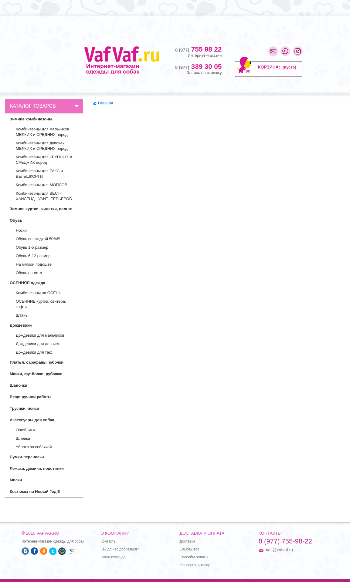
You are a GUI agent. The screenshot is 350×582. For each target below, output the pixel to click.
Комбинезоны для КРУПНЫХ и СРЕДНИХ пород (44, 160)
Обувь (16, 220)
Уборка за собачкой (34, 447)
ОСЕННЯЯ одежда (27, 283)
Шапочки (18, 385)
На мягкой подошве (34, 264)
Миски (16, 480)
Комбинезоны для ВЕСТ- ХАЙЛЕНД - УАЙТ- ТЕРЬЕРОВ (44, 196)
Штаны (22, 315)
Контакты (108, 541)
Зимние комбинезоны (31, 119)
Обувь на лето (29, 273)
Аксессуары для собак (32, 420)
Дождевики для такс (34, 352)
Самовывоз (189, 549)
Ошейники (25, 430)
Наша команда (112, 557)
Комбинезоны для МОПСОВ (41, 185)
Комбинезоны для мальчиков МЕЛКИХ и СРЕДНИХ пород (42, 132)
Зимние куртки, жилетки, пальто (41, 209)
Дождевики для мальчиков (40, 335)
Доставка (187, 541)
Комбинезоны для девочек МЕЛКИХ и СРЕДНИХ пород (42, 146)
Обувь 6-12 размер (33, 256)
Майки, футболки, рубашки (36, 374)
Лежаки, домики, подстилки (37, 468)
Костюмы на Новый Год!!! (35, 491)
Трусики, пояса (24, 408)
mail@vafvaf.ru (279, 549)
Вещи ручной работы (30, 397)
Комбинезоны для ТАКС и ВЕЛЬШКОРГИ (39, 174)
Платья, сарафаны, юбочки (36, 362)
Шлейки (23, 438)
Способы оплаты (194, 557)
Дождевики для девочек (37, 343)
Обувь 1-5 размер (32, 247)
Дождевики (21, 325)
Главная (105, 103)
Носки (21, 230)
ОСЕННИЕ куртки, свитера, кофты (41, 304)
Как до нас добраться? (119, 549)
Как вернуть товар (195, 565)
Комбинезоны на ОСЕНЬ (38, 293)
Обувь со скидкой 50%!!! (38, 239)
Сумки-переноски (27, 457)
